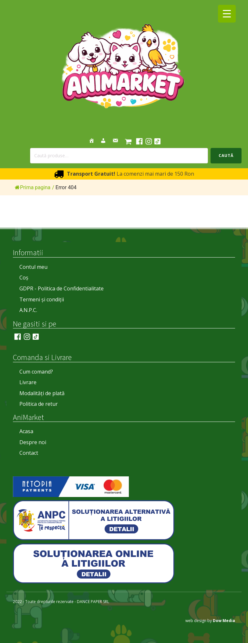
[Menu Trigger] (227, 14)
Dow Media (224, 620)
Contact (28, 452)
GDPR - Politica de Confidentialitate (61, 288)
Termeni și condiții (41, 299)
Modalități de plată (42, 393)
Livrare (27, 382)
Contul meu (33, 266)
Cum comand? (36, 371)
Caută (226, 155)
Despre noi (32, 442)
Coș (23, 277)
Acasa (26, 431)
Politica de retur (38, 403)
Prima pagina (32, 187)
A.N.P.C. (28, 310)
